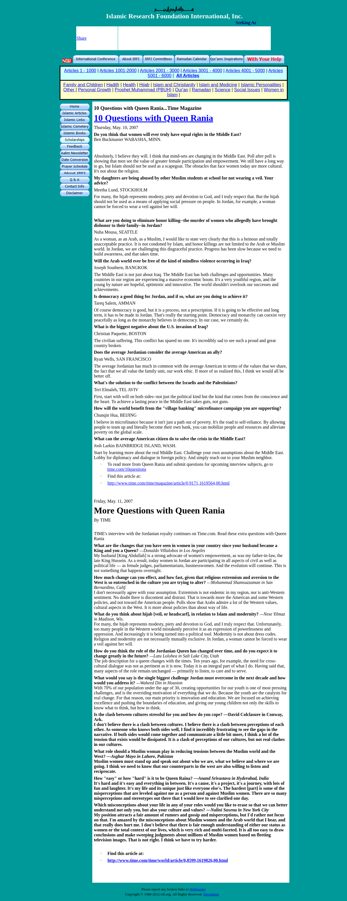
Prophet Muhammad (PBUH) (143, 89)
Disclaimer (211, 894)
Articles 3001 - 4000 (202, 70)
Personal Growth (94, 89)
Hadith (112, 84)
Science (222, 89)
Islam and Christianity (174, 84)
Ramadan (201, 89)
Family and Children (83, 84)
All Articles (187, 75)
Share (81, 38)
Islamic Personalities (261, 84)
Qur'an (181, 89)
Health (129, 84)
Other (69, 89)
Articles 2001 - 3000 (159, 70)
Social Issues (247, 89)
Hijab (144, 84)
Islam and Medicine (218, 84)
